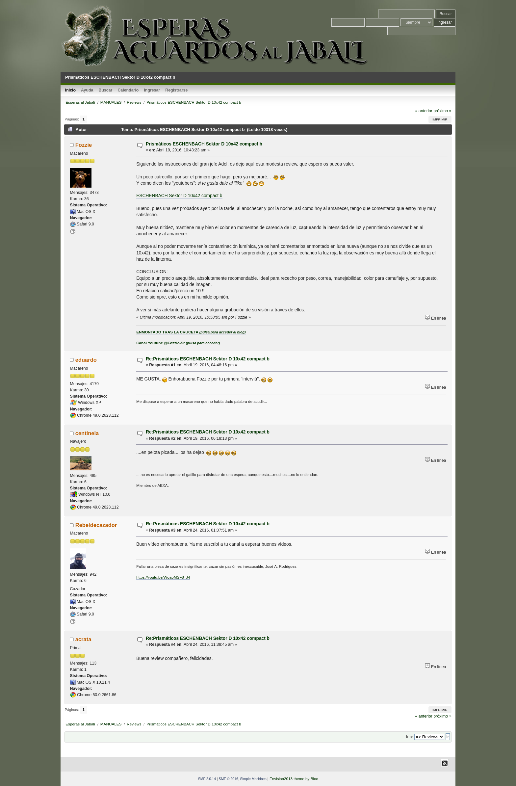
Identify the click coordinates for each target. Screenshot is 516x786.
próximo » (442, 111)
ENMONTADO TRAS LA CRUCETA (190, 332)
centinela (87, 433)
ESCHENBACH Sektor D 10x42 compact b (179, 195)
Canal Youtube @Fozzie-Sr (178, 343)
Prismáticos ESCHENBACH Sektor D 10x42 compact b (204, 144)
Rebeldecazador (96, 525)
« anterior (423, 111)
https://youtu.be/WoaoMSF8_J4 (163, 577)
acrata (83, 639)
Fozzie (83, 145)
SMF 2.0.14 (207, 779)
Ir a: (409, 737)
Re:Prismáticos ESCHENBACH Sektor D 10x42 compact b (208, 358)
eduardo (86, 360)
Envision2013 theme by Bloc (294, 778)
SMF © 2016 (228, 779)
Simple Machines (253, 779)
